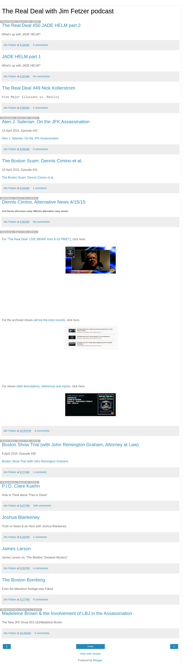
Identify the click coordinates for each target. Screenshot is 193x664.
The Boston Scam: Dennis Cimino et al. (42, 160)
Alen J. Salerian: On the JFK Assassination (46, 121)
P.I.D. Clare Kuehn (21, 486)
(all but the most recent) (49, 320)
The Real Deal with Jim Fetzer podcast (58, 11)
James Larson (16, 548)
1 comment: (40, 188)
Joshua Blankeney (21, 517)
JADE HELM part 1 (21, 56)
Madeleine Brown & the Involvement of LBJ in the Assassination (67, 613)
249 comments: (42, 505)
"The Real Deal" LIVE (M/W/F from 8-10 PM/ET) (39, 239)
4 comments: (42, 430)
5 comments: (40, 44)
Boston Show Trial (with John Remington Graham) (35, 461)
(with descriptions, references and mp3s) (43, 386)
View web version (90, 653)
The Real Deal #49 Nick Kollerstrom (38, 87)
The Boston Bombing (23, 579)
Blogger (97, 660)
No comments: (41, 76)
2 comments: (40, 107)
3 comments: (40, 149)
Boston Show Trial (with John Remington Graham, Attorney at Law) (70, 444)
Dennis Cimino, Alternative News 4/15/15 (43, 201)
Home (90, 646)
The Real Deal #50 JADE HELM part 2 (41, 25)
